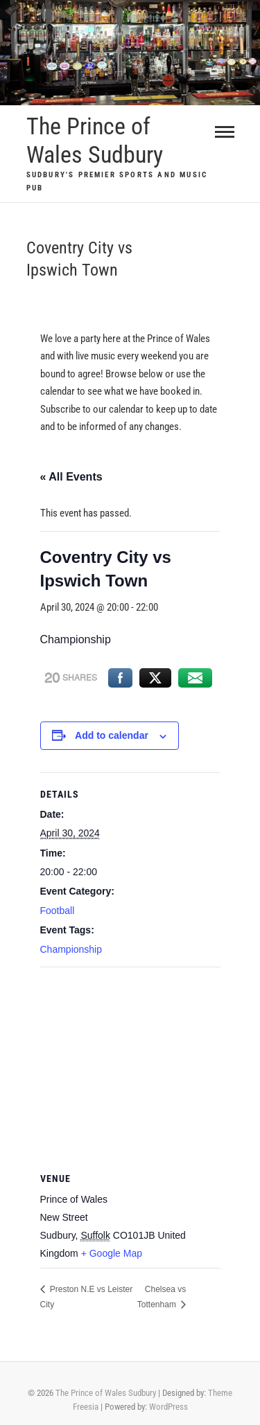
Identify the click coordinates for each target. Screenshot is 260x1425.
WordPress (168, 1406)
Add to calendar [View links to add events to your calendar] (111, 735)
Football (57, 910)
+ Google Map (111, 1253)
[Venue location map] (130, 1067)
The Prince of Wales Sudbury (94, 140)
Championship (71, 949)
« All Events (71, 477)
